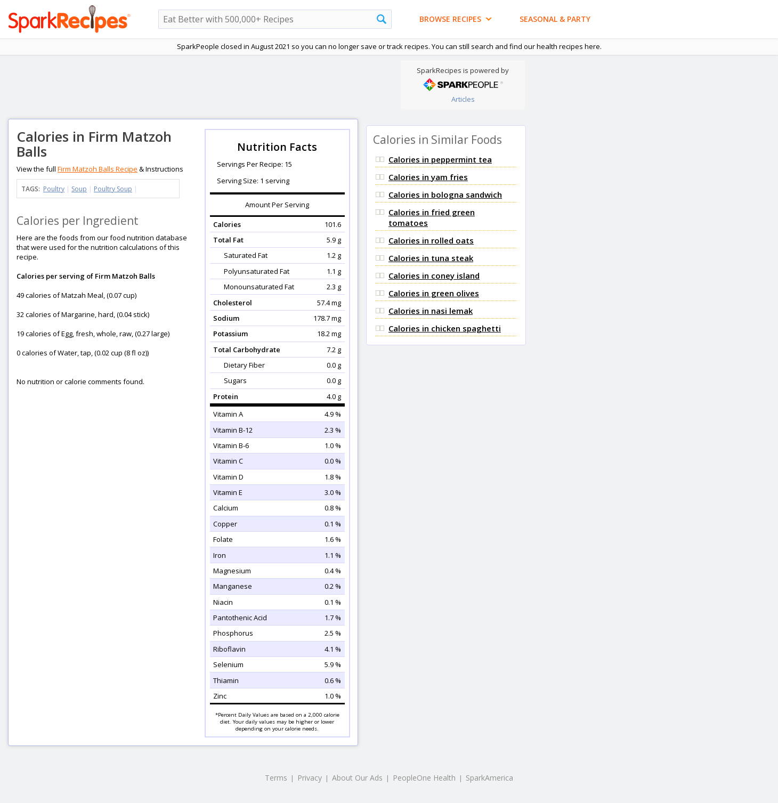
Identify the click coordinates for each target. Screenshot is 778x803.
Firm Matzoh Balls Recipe (97, 169)
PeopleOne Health (424, 778)
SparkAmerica (489, 778)
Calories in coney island (434, 275)
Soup (79, 188)
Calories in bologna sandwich (445, 194)
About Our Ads (357, 778)
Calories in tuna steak (430, 258)
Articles (463, 99)
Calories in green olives (433, 293)
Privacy (309, 778)
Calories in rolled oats (431, 240)
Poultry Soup (113, 188)
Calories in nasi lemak (430, 310)
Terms (276, 778)
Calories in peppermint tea (440, 159)
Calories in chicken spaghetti (444, 328)
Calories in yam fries (428, 177)
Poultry (53, 188)
